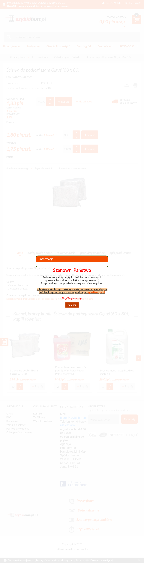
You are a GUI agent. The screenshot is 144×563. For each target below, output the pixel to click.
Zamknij (72, 304)
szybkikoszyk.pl (95, 292)
